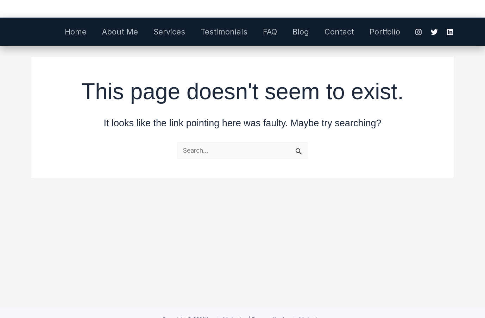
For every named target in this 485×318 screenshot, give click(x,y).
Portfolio (385, 31)
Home (76, 31)
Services (169, 31)
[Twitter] (434, 32)
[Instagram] (418, 32)
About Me (120, 31)
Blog (300, 31)
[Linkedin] (450, 32)
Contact (339, 31)
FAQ (270, 31)
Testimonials (224, 31)
